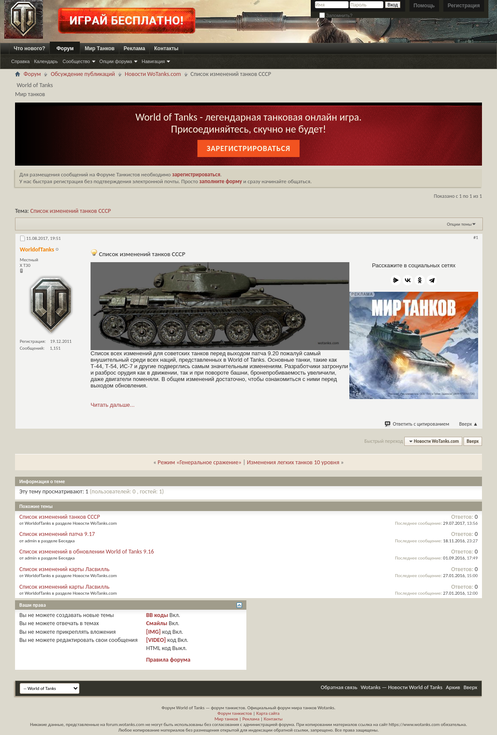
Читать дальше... (113, 405)
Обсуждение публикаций (83, 74)
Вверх (468, 424)
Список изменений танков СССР (70, 211)
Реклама (134, 48)
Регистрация (464, 6)
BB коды (157, 615)
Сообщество (76, 61)
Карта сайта (267, 713)
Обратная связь (339, 687)
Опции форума (116, 61)
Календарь (46, 61)
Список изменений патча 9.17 (57, 534)
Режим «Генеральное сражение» (199, 462)
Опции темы (459, 224)
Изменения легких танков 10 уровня (293, 462)
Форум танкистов (235, 713)
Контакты (166, 48)
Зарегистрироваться (248, 148)
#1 (475, 237)
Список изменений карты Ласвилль (64, 569)
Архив (453, 687)
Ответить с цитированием (417, 424)
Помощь (424, 6)
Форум (64, 48)
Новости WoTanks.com (153, 74)
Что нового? (29, 48)
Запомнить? (336, 15)
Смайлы (156, 623)
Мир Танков (100, 48)
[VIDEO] (156, 640)
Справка (20, 61)
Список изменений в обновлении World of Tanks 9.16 (86, 551)
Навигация (153, 61)
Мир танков (226, 719)
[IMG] (153, 631)
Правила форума (168, 659)
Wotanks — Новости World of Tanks (401, 687)
